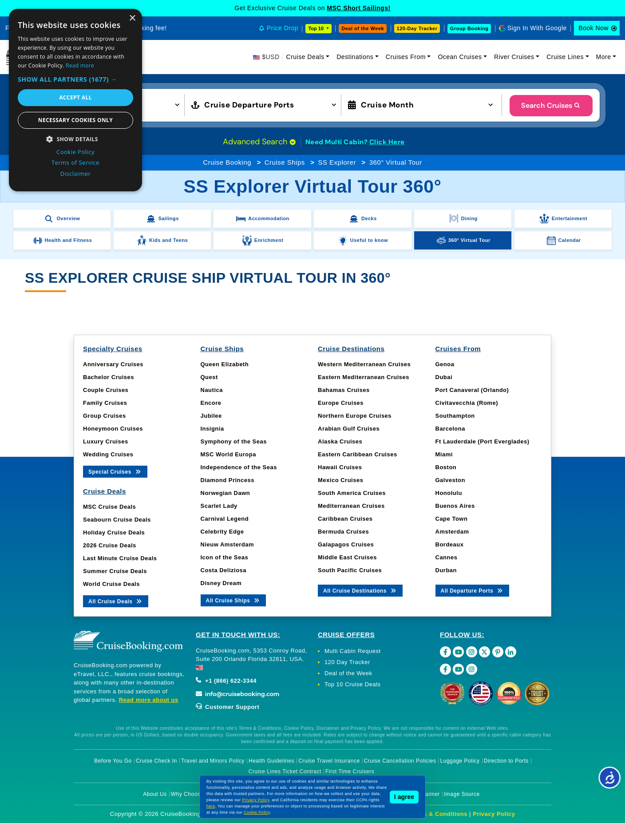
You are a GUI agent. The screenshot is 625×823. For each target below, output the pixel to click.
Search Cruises (551, 105)
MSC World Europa (228, 454)
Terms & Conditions (438, 814)
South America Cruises (352, 493)
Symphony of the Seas (234, 441)
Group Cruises (104, 415)
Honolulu (448, 493)
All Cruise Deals (115, 601)
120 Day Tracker (347, 662)
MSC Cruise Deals (109, 506)
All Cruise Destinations (360, 590)
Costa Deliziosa (224, 570)
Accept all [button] (75, 97)
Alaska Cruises (340, 441)
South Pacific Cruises (350, 570)
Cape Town (451, 518)
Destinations (354, 56)
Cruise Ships (285, 162)
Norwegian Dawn (225, 493)
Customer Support (227, 707)
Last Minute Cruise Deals (120, 558)
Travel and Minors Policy (213, 761)
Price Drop (282, 28)
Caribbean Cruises (345, 518)
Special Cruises (115, 471)
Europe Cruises (341, 403)
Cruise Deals (305, 56)
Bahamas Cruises (344, 390)
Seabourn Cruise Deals (117, 519)
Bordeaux (449, 544)
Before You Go (113, 761)
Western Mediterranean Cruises (364, 364)
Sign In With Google (537, 28)
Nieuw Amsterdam (227, 544)
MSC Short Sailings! (358, 8)
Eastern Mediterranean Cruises (363, 377)
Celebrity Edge (222, 531)
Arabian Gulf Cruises (349, 428)
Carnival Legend (225, 518)
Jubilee (211, 415)
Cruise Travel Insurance (329, 761)
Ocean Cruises (460, 56)
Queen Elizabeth (225, 364)
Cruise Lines (565, 56)
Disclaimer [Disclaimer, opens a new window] (75, 174)
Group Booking (469, 28)
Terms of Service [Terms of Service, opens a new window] (75, 162)
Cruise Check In (156, 761)
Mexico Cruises (340, 480)
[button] (75, 79)
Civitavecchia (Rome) (466, 403)
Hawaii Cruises (340, 467)
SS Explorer (337, 162)
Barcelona (450, 428)
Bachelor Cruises (108, 377)
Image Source (462, 794)
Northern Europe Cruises (355, 415)
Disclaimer (426, 794)
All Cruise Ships (233, 600)
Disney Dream (221, 583)
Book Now (593, 28)
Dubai (444, 377)
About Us (154, 794)
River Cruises (514, 56)
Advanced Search (259, 141)
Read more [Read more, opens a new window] (80, 65)
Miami (444, 454)
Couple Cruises (105, 390)
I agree (404, 796)
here (210, 806)
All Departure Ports (472, 590)
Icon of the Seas (225, 557)
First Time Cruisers (349, 771)
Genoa (445, 364)
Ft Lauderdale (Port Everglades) (482, 441)
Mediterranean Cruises (351, 506)
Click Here (387, 142)
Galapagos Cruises (346, 544)
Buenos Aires (455, 506)
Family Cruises (105, 403)
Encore (211, 403)
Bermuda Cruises (343, 531)
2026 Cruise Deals (109, 545)
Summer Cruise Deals (115, 571)
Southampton (455, 415)
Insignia (212, 428)
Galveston (450, 480)
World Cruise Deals (111, 584)
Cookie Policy (257, 812)
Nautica (212, 390)
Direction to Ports (506, 761)
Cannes (446, 557)
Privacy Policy (494, 814)
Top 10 (316, 28)
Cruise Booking (227, 162)
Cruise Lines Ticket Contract (285, 771)
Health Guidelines (271, 761)
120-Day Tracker (417, 28)
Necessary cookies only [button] (75, 120)
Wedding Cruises (108, 454)
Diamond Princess (227, 480)
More (603, 56)
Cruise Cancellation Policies (400, 761)
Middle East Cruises (347, 557)
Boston (446, 467)
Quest (209, 377)
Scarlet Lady (219, 506)
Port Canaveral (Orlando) (472, 390)
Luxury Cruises (105, 441)
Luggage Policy (460, 761)
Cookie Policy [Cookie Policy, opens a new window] (75, 152)
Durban (446, 570)
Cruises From (406, 56)
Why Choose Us (191, 794)
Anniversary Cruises (113, 364)
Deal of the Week (362, 28)
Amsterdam (452, 531)
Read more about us (148, 699)
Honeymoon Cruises (113, 428)
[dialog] (75, 100)
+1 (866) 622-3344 (226, 680)
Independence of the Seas (239, 467)
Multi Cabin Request (352, 651)
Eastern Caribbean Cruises (357, 454)
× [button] (132, 18)
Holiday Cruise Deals (114, 532)
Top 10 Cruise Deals (352, 684)
